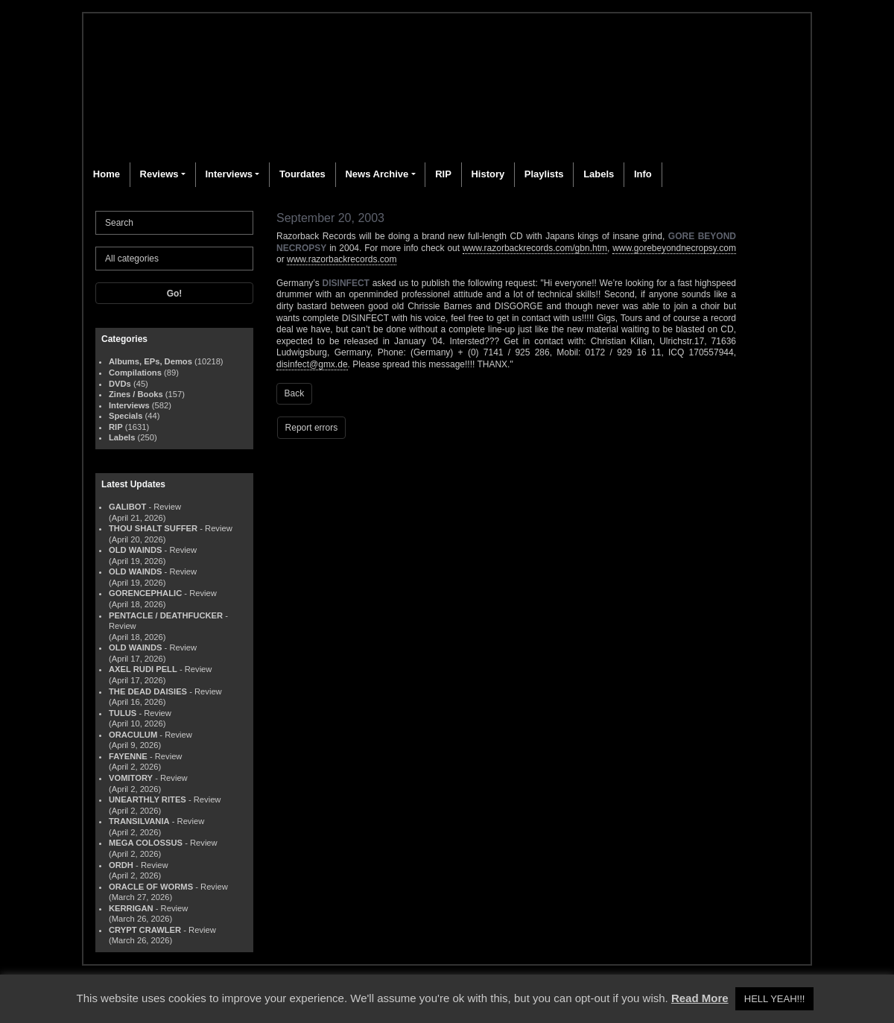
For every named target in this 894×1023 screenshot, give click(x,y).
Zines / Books (136, 394)
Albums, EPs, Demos (150, 361)
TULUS (122, 713)
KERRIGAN (131, 908)
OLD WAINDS (135, 549)
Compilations (135, 372)
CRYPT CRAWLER (145, 929)
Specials (125, 415)
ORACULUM (133, 734)
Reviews (159, 174)
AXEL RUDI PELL (143, 669)
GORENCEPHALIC (145, 593)
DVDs (120, 383)
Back (295, 393)
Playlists (544, 174)
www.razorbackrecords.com (341, 259)
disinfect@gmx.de (312, 364)
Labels (598, 174)
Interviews (229, 174)
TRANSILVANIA (139, 821)
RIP (443, 174)
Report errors (311, 427)
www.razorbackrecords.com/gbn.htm (535, 248)
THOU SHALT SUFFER (153, 528)
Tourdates (302, 174)
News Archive (376, 174)
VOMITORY (131, 777)
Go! (175, 293)
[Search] (174, 223)
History (487, 174)
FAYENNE (128, 756)
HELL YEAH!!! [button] (774, 998)
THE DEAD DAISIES (148, 691)
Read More (700, 998)
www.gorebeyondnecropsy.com (674, 248)
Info (643, 174)
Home (106, 174)
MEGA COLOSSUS (146, 842)
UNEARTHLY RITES (147, 799)
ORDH (121, 865)
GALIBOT (127, 506)
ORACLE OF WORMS (151, 886)
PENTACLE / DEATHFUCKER (166, 615)
